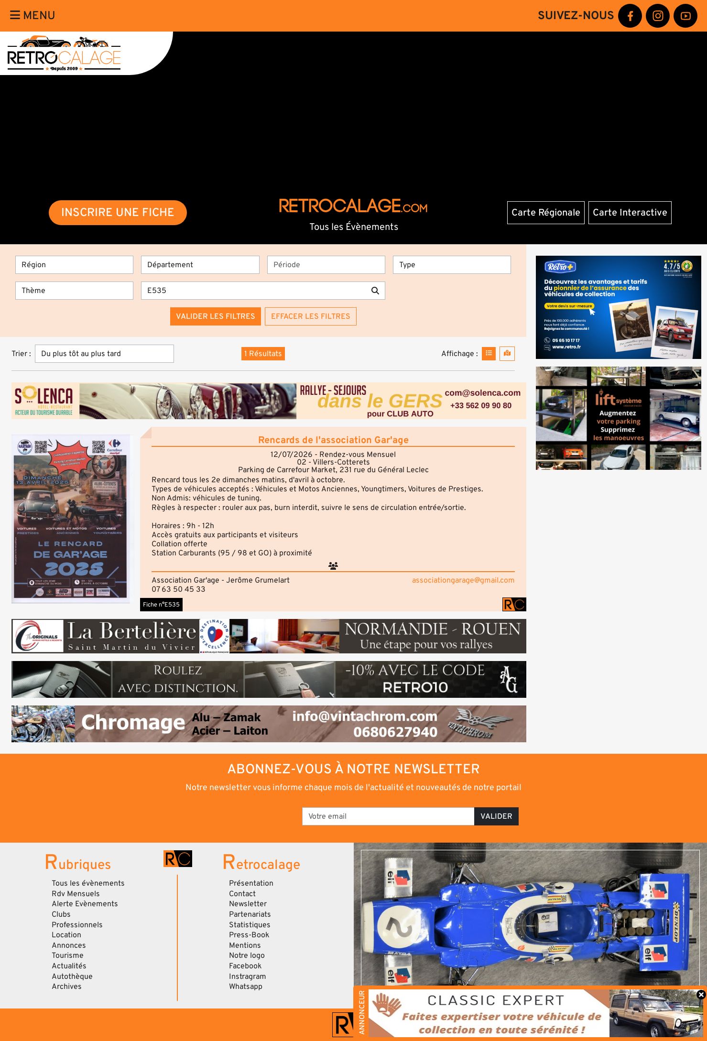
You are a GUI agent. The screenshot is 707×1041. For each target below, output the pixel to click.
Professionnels (77, 925)
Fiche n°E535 (161, 604)
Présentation (251, 883)
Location (66, 935)
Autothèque (72, 976)
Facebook (245, 966)
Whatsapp (245, 986)
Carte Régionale (545, 212)
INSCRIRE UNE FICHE (117, 212)
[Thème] (74, 291)
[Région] (74, 265)
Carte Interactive (630, 212)
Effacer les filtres (310, 316)
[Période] (326, 265)
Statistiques (250, 925)
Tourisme (68, 955)
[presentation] (226, 813)
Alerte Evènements (85, 904)
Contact (242, 894)
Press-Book (249, 935)
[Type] (452, 265)
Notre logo (247, 955)
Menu (32, 15)
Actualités (69, 966)
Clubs (61, 914)
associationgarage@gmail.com (463, 580)
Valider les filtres (215, 316)
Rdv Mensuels (76, 894)
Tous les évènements (88, 883)
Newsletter (248, 904)
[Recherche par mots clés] (253, 291)
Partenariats (250, 914)
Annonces (69, 945)
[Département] (200, 265)
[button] (72, 519)
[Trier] (104, 354)
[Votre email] (388, 816)
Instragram (247, 976)
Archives (67, 986)
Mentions (245, 945)
